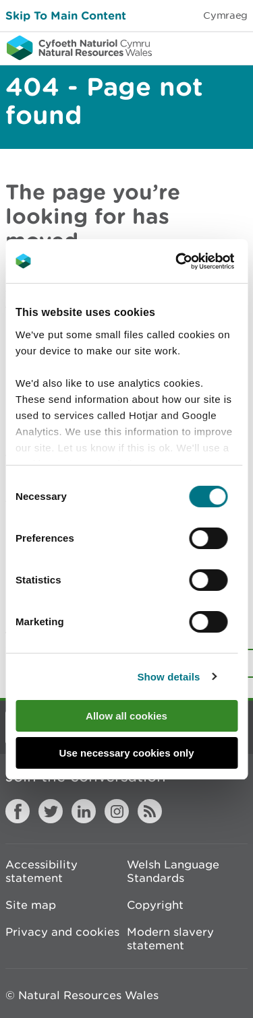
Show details (168, 676)
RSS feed (150, 811)
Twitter (50, 811)
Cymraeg (225, 15)
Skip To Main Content (65, 15)
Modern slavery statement (170, 938)
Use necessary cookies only (126, 753)
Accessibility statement (41, 871)
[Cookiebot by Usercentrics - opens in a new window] (198, 261)
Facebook (17, 811)
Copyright (155, 905)
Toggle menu (234, 47)
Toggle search (196, 47)
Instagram (117, 811)
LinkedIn (84, 811)
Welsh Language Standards (173, 871)
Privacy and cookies (62, 932)
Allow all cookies (126, 716)
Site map (30, 905)
